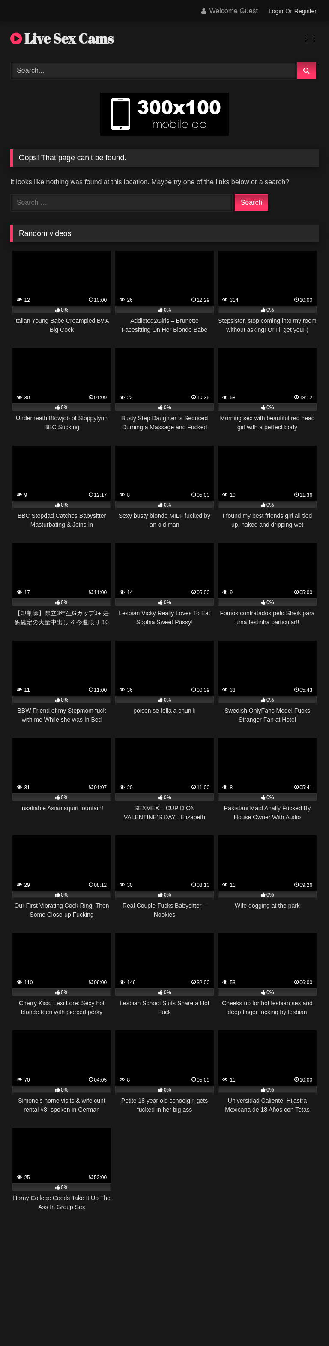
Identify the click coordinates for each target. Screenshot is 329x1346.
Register (305, 11)
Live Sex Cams (62, 38)
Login (276, 11)
